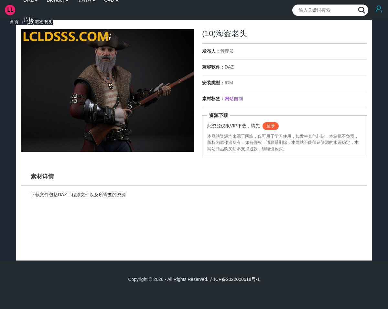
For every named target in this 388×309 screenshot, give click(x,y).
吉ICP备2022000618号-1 (235, 279)
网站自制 (234, 98)
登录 (270, 125)
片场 (28, 20)
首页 (14, 22)
